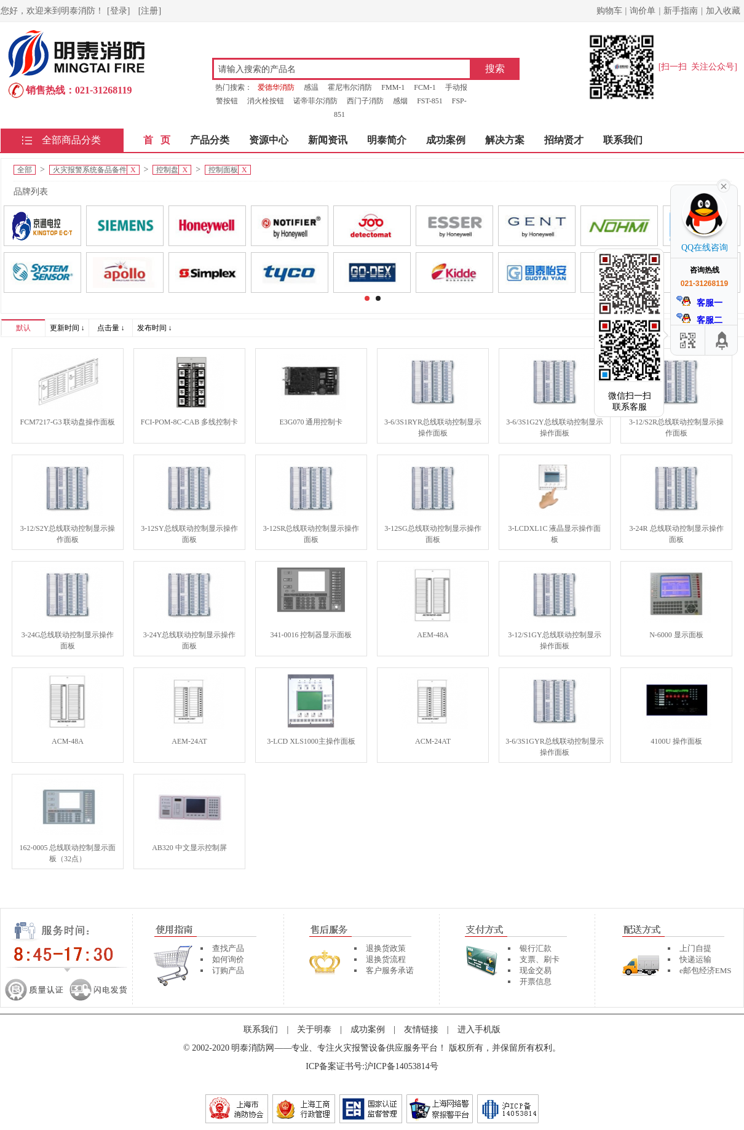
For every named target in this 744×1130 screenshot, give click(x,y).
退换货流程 (386, 959)
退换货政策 (386, 948)
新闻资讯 (327, 140)
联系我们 (623, 140)
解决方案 (504, 140)
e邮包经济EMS (705, 970)
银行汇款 (536, 948)
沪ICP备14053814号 (401, 1066)
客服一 (699, 302)
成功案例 (445, 140)
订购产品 (228, 970)
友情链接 (421, 1029)
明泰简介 (386, 140)
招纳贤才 (564, 140)
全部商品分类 (71, 140)
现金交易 (536, 970)
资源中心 (268, 140)
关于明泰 (314, 1029)
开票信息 (536, 981)
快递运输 (695, 959)
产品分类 (209, 140)
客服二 (699, 319)
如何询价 (228, 959)
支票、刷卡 (540, 959)
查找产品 (228, 948)
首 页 (156, 140)
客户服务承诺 (390, 970)
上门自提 (695, 948)
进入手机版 (479, 1029)
